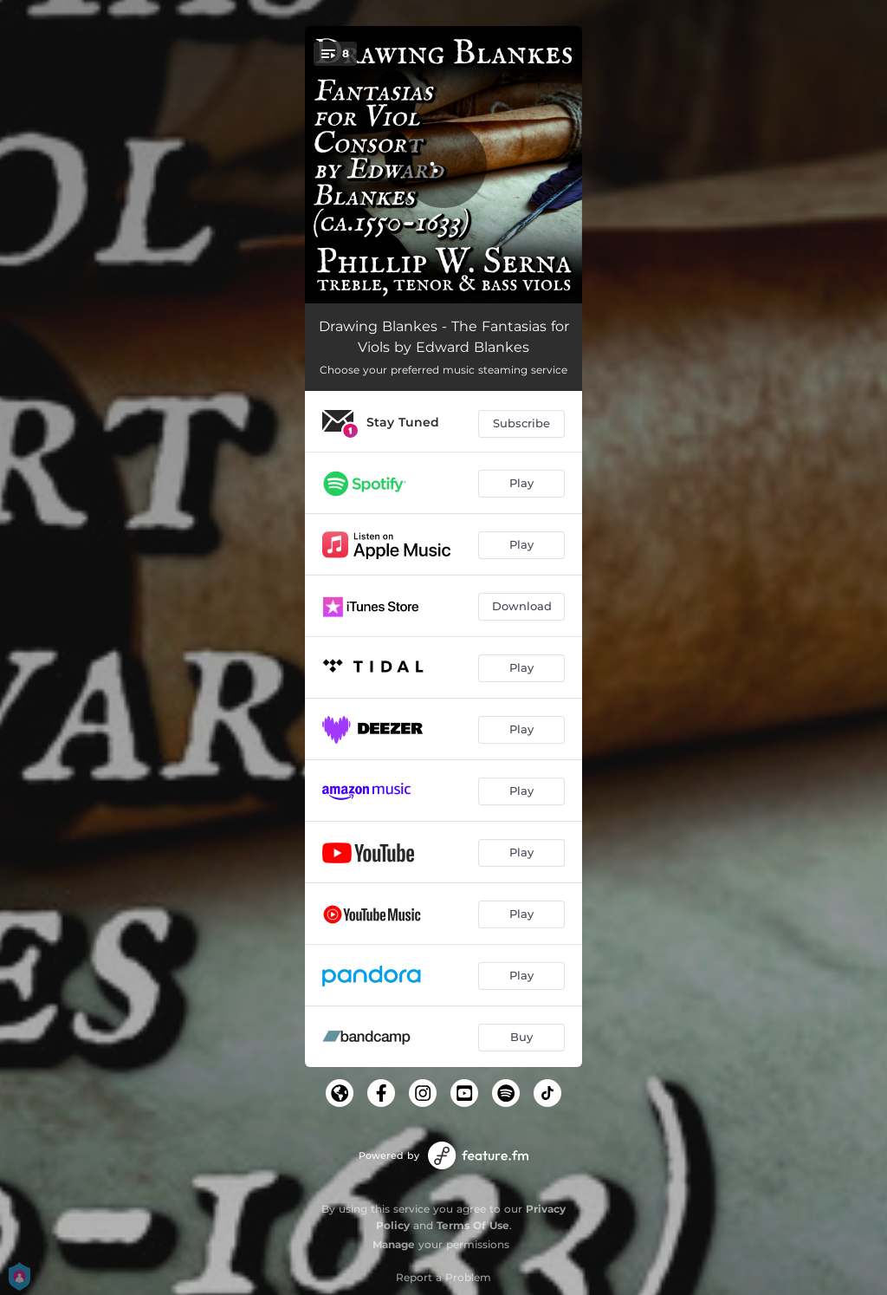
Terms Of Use (473, 1225)
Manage (393, 1244)
